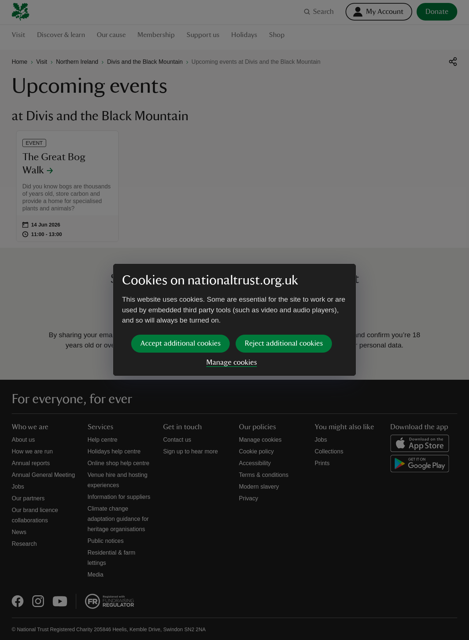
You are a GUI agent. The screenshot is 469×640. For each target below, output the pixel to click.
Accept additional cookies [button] (180, 343)
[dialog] (234, 320)
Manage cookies (231, 362)
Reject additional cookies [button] (284, 343)
